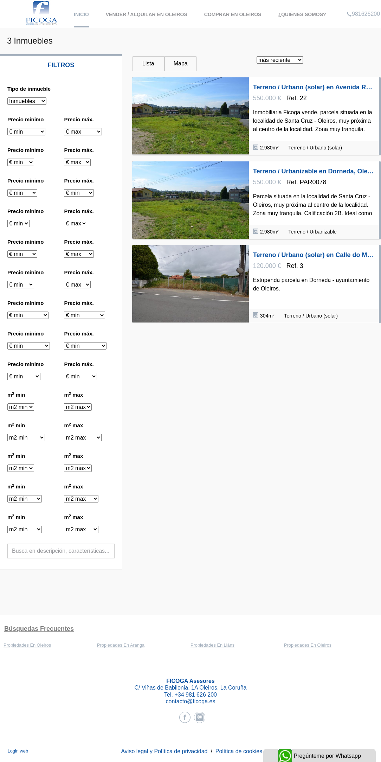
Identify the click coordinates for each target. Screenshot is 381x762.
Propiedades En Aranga (120, 645)
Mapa (181, 63)
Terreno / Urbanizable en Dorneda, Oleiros (314, 171)
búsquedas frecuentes (39, 628)
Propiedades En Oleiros (27, 645)
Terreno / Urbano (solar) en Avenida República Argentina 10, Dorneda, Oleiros (314, 87)
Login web (18, 751)
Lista (148, 63)
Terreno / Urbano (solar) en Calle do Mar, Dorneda (314, 254)
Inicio (81, 14)
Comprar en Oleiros (232, 14)
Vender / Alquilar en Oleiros (146, 14)
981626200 (363, 5)
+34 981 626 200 (195, 695)
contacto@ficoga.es (190, 701)
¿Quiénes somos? (302, 14)
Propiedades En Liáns (212, 645)
